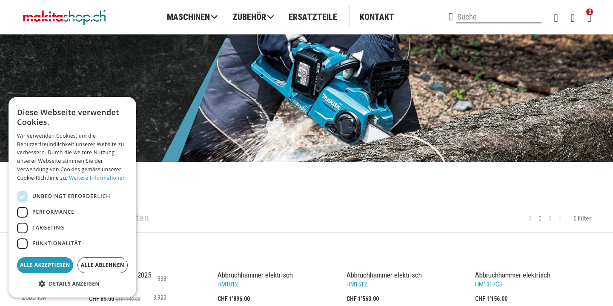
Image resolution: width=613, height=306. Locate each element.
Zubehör (249, 17)
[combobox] (498, 17)
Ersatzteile (313, 17)
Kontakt (377, 17)
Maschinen (188, 17)
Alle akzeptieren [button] (45, 265)
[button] (72, 284)
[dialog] (72, 197)
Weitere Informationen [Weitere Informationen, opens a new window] (97, 177)
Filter (582, 218)
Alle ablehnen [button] (102, 265)
